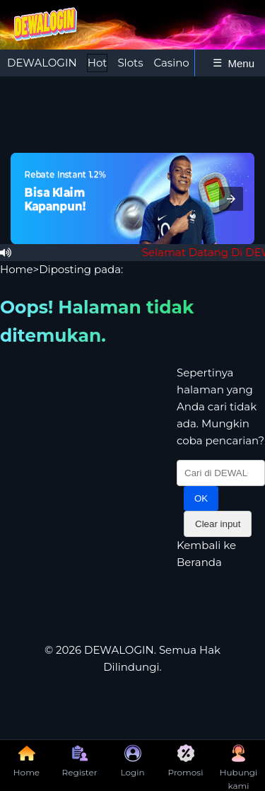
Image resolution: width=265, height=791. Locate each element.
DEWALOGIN (42, 62)
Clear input (217, 524)
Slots (130, 62)
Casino (171, 62)
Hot (97, 62)
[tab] (42, 62)
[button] (231, 199)
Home (16, 269)
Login (132, 761)
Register (80, 761)
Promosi (186, 761)
